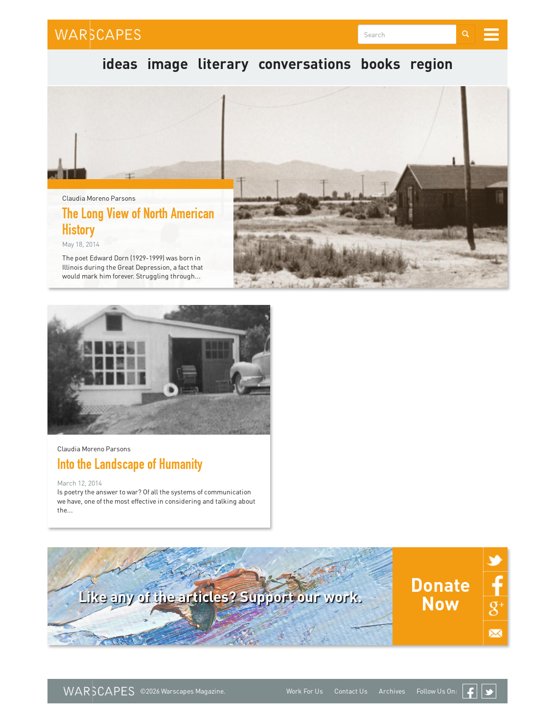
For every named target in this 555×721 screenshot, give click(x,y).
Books (380, 63)
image (167, 63)
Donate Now (440, 593)
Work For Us (304, 691)
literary (223, 63)
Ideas (120, 63)
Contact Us (351, 691)
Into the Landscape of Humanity (130, 466)
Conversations (304, 63)
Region (431, 63)
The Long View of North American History (138, 223)
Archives (392, 691)
